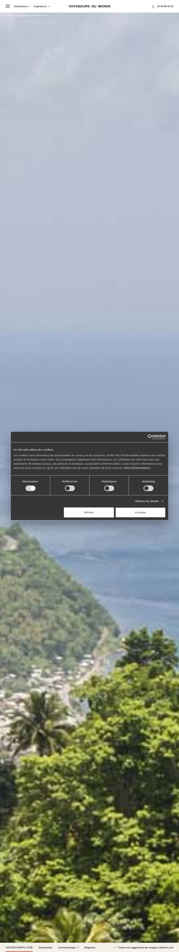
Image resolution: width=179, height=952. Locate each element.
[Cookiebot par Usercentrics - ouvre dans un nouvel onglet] (150, 437)
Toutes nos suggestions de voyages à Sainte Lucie (142, 947)
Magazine (89, 947)
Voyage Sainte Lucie (19, 947)
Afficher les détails (147, 501)
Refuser (89, 512)
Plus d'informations (137, 467)
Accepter (140, 512)
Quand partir (45, 947)
